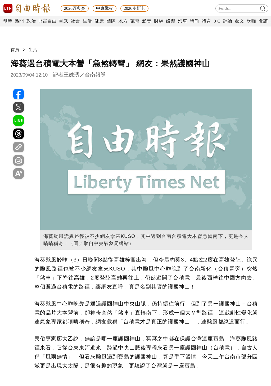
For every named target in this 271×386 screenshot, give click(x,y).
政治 (31, 21)
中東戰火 (104, 8)
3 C (217, 21)
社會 (75, 21)
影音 (146, 21)
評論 (227, 21)
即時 (7, 21)
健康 (99, 21)
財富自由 (47, 21)
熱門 (19, 21)
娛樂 (170, 21)
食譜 (263, 21)
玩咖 (251, 21)
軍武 (63, 21)
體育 (206, 21)
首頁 (15, 49)
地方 (123, 21)
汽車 (182, 21)
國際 (111, 21)
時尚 (194, 21)
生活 (87, 21)
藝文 (239, 21)
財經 (158, 21)
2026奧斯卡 (134, 8)
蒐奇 (134, 21)
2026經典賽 (74, 8)
